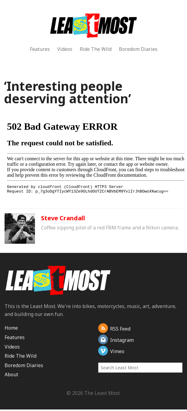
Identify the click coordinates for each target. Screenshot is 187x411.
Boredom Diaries (138, 49)
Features (40, 49)
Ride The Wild (96, 49)
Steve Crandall (63, 218)
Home (11, 327)
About (11, 374)
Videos (64, 49)
